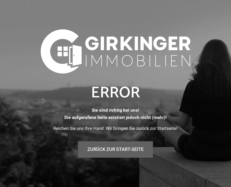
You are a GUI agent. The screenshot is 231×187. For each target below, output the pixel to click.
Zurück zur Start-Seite (115, 149)
